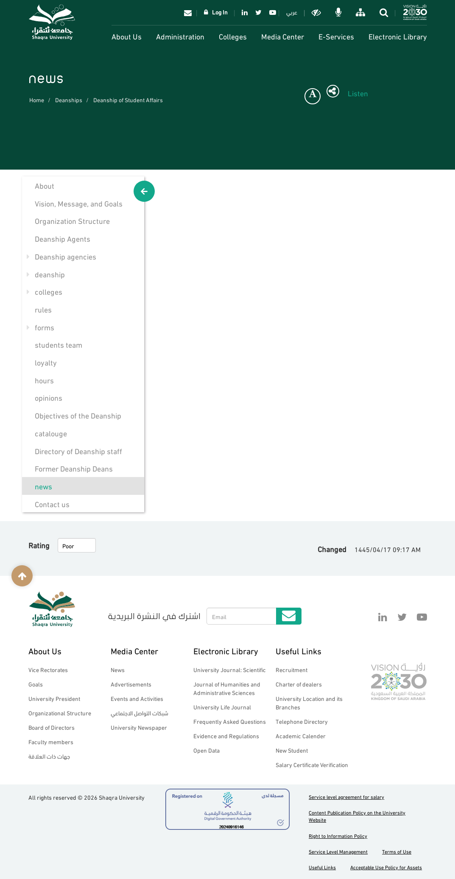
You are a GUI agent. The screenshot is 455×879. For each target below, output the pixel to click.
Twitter (258, 12)
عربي (291, 11)
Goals (35, 683)
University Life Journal (222, 706)
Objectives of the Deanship (78, 415)
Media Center (282, 36)
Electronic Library (397, 36)
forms (44, 326)
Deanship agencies (65, 256)
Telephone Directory (302, 721)
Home (36, 99)
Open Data (206, 749)
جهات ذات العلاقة (49, 755)
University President (54, 698)
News (118, 669)
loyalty (46, 362)
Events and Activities (137, 698)
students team (58, 344)
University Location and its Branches (309, 702)
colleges (48, 291)
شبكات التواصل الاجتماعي (139, 712)
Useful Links (298, 650)
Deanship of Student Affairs (128, 99)
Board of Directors (51, 727)
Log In (220, 11)
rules (43, 309)
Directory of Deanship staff (78, 450)
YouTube (271, 12)
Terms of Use (396, 851)
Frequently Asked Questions (229, 721)
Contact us (52, 503)
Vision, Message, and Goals (79, 203)
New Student (292, 749)
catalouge (51, 432)
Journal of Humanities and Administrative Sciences (226, 688)
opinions (48, 397)
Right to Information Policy (338, 835)
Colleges (233, 36)
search (384, 12)
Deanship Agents (62, 238)
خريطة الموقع (361, 12)
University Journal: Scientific (229, 669)
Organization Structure (72, 220)
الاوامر (339, 12)
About (44, 185)
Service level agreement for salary (346, 796)
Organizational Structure (59, 712)
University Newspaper (139, 727)
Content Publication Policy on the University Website (357, 816)
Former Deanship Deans (74, 468)
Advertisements (131, 683)
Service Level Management (338, 851)
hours (44, 379)
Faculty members (50, 741)
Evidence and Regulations (226, 735)
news (43, 485)
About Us (127, 36)
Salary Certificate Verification (312, 764)
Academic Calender (301, 735)
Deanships (68, 99)
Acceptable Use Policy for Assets (386, 867)
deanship (50, 273)
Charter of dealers (299, 683)
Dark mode (317, 12)
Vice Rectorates (48, 669)
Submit (288, 616)
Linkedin (245, 12)
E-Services (336, 36)
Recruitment (291, 669)
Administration (180, 36)
